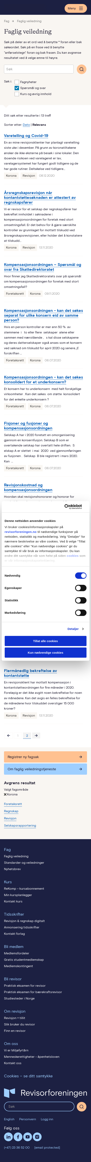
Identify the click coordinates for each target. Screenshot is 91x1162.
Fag (6, 21)
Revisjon (29, 175)
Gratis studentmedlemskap (24, 960)
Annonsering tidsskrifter (21, 927)
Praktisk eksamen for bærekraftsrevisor (33, 992)
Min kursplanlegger (18, 895)
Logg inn (47, 1119)
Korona (11, 175)
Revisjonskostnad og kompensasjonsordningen (28, 487)
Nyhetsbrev (12, 869)
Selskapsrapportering (20, 825)
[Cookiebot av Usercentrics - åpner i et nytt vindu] (68, 506)
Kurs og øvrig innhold (33, 93)
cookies (73, 555)
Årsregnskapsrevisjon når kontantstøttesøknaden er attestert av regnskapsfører (40, 197)
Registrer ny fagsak (23, 757)
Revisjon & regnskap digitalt (24, 921)
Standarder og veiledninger (24, 863)
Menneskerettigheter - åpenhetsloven (31, 1057)
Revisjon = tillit (14, 1018)
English (9, 1119)
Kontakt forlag (14, 934)
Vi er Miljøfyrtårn (16, 1050)
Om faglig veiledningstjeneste (32, 769)
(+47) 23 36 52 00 (17, 1147)
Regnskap (11, 811)
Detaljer (73, 629)
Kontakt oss (12, 1063)
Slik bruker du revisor (19, 1024)
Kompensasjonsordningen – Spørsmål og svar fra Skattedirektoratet (42, 267)
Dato (26, 125)
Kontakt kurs (13, 901)
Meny (76, 8)
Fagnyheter (26, 81)
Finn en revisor (15, 1031)
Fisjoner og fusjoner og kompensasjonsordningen (28, 425)
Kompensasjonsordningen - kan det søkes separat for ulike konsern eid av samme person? (43, 315)
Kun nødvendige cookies (45, 652)
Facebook (18, 1136)
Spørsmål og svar (30, 87)
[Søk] (81, 1106)
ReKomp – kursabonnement (24, 888)
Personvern (27, 1119)
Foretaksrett (15, 293)
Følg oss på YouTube (27, 1136)
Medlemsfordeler (16, 953)
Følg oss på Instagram (37, 1136)
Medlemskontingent (18, 966)
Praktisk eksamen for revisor (25, 986)
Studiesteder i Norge (19, 998)
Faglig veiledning (29, 21)
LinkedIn (8, 1136)
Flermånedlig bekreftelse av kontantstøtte (30, 673)
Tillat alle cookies (45, 641)
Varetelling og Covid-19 (26, 135)
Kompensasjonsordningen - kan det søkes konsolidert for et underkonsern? (43, 379)
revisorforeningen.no (21, 531)
